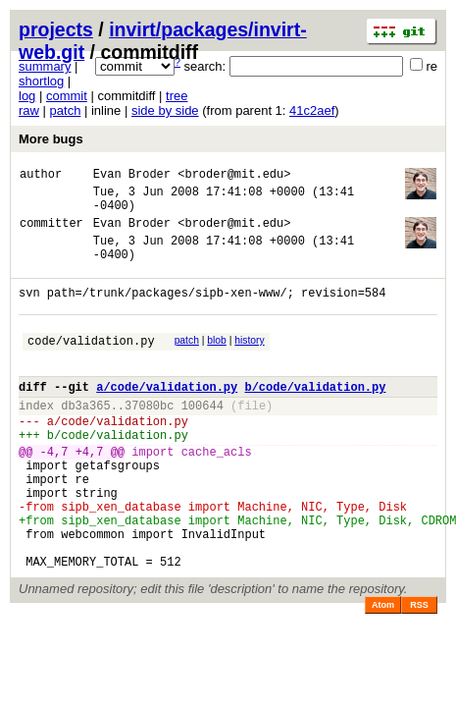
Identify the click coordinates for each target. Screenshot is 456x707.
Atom (383, 673)
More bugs (51, 139)
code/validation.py (91, 366)
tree (176, 95)
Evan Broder (132, 176)
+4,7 (90, 495)
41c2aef (311, 110)
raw (29, 110)
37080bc (149, 440)
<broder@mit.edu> (233, 176)
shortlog (41, 81)
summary (45, 66)
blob (217, 363)
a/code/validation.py (166, 418)
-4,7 (54, 495)
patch (65, 110)
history (249, 363)
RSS (419, 673)
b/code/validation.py (314, 418)
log (27, 95)
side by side (165, 110)
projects (56, 29)
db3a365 (85, 440)
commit (66, 95)
